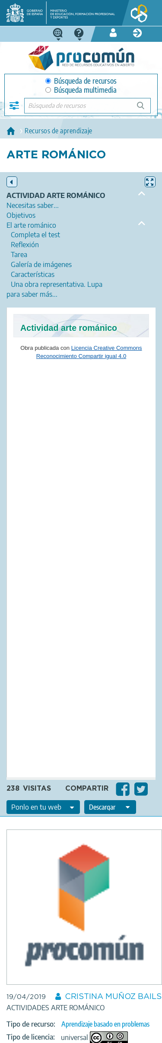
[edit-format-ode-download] (110, 807)
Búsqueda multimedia (81, 89)
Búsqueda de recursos (81, 80)
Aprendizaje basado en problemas (105, 1024)
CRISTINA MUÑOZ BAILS (113, 996)
